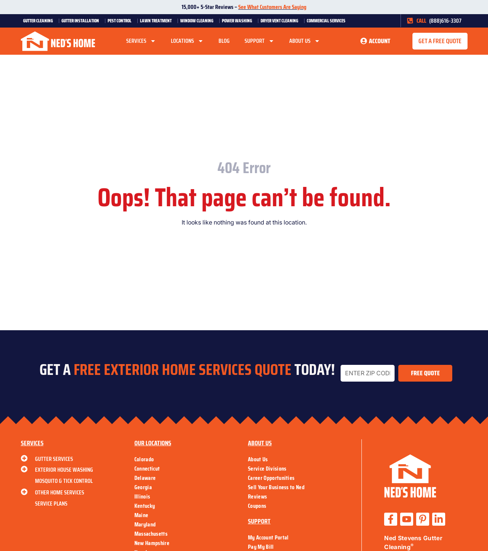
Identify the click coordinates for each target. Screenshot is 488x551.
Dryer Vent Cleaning (281, 21)
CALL (421, 20)
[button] (440, 41)
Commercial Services (328, 21)
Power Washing (239, 21)
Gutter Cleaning (40, 21)
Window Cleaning (198, 21)
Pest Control (121, 21)
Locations (187, 41)
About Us (304, 41)
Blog (224, 40)
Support (259, 41)
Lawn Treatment (157, 21)
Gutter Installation (82, 21)
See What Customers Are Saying (272, 7)
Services (141, 41)
